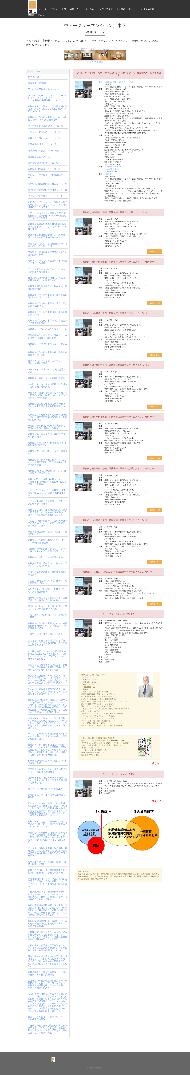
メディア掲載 (106, 10)
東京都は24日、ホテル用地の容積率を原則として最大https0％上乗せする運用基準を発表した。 (47, 780)
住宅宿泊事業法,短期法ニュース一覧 (45, 125)
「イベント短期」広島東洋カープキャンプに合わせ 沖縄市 (47, 502)
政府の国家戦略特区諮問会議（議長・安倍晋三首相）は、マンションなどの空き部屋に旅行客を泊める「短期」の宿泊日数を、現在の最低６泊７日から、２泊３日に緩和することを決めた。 (47, 910)
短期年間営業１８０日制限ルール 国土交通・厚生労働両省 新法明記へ (47, 599)
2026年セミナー (110, 171)
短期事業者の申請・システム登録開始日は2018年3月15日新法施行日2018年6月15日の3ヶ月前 (47, 109)
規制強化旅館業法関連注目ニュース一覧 (47, 183)
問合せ (41, 16)
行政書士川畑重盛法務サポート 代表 (118, 82)
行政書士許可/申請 (37, 83)
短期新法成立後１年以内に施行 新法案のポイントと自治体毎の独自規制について (47, 406)
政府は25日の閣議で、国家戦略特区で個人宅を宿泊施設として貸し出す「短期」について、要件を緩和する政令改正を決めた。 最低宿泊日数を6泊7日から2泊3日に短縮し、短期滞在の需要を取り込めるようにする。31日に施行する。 (47, 705)
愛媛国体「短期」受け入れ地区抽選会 (46, 378)
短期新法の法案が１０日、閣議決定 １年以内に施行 (47, 435)
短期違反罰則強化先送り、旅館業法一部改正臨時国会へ (47, 287)
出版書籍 (120, 10)
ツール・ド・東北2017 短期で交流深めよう (47, 370)
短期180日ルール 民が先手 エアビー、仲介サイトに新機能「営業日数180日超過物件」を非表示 (47, 482)
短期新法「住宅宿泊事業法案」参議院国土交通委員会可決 (47, 321)
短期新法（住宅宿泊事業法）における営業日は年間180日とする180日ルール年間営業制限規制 (47, 626)
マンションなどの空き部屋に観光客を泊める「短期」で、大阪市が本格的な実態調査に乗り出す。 (47, 736)
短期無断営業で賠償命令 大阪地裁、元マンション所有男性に (47, 564)
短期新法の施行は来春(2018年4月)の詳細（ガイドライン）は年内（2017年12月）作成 (47, 226)
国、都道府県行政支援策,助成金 (43, 89)
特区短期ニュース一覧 (39, 156)
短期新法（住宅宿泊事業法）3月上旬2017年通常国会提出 (46, 541)
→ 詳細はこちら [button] (154, 251)
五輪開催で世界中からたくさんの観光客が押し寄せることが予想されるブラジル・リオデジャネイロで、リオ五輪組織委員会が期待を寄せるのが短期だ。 (47, 936)
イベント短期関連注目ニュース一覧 (45, 196)
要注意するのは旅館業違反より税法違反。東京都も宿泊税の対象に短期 (46, 236)
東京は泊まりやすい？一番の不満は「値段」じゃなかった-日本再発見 (47, 607)
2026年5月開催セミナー (113, 169)
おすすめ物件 (147, 10)
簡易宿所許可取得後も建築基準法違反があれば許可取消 (47, 253)
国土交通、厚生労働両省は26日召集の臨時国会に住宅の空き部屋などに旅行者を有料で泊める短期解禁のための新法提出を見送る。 (47, 852)
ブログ (103, 674)
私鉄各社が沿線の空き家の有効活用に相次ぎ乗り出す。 (47, 761)
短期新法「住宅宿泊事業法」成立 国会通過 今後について (47, 304)
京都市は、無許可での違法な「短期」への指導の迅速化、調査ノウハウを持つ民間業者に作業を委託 (47, 395)
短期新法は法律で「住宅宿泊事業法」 (46, 557)
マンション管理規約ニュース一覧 (44, 132)
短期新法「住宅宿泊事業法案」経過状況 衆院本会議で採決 (48, 353)
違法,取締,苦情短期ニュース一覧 (43, 150)
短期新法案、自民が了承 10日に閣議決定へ (47, 452)
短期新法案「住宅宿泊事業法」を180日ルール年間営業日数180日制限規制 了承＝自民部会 (47, 462)
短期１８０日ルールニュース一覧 (44, 138)
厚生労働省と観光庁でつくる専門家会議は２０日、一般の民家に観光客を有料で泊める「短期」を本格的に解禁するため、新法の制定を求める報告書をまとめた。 (47, 961)
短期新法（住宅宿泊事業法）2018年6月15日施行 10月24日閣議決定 (47, 118)
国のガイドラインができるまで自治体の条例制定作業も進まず (47, 270)
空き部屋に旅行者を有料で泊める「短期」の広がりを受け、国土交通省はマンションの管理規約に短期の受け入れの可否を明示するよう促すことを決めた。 (47, 679)
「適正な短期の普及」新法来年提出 (45, 634)
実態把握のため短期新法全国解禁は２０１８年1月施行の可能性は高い (47, 336)
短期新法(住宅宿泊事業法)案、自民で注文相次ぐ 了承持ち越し (47, 472)
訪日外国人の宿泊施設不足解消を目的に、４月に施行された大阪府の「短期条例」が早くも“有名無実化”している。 (47, 948)
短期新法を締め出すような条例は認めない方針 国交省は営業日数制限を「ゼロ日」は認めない (47, 417)
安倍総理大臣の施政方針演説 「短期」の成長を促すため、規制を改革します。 (47, 550)
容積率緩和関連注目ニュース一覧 (44, 169)
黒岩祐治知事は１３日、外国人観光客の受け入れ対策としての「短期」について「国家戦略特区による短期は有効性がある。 (47, 882)
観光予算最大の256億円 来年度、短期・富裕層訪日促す (46, 590)
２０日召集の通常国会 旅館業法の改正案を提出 (47, 573)
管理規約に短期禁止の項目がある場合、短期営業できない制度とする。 (47, 279)
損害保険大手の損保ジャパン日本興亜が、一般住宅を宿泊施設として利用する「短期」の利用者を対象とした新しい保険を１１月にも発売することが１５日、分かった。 (47, 723)
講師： (101, 82)
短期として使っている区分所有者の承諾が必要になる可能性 (47, 261)
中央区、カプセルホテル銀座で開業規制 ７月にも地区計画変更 (48, 385)
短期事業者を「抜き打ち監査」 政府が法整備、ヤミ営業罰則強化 (47, 973)
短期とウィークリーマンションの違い (95, 49)
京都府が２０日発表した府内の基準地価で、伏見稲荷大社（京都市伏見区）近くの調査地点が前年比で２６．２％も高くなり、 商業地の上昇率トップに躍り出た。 (47, 837)
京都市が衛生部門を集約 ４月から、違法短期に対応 (47, 533)
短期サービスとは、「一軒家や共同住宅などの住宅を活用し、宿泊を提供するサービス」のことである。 (47, 824)
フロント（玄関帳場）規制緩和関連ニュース (47, 176)
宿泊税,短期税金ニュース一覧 (42, 144)
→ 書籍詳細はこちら (117, 740)
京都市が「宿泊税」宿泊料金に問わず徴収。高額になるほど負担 (47, 244)
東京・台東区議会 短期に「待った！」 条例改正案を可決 (48, 1018)
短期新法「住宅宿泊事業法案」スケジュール (47, 345)
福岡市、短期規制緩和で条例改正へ (45, 788)
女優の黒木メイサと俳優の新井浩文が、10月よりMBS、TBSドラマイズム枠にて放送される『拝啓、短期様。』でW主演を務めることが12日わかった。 (47, 895)
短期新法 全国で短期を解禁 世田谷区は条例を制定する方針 (47, 444)
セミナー (133, 10)
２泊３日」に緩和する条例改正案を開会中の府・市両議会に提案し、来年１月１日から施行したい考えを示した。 (47, 667)
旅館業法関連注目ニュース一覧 (43, 162)
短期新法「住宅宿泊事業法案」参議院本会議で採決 (47, 313)
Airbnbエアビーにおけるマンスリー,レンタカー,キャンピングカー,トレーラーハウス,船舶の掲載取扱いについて (47, 98)
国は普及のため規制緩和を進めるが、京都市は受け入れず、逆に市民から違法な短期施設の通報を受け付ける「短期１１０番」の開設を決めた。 (47, 984)
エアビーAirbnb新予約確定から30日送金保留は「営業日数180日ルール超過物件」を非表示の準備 (47, 215)
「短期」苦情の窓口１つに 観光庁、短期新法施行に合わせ (47, 581)
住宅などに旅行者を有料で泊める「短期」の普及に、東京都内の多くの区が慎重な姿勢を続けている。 (47, 643)
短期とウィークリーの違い (83, 10)
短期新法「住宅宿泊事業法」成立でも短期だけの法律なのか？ (47, 296)
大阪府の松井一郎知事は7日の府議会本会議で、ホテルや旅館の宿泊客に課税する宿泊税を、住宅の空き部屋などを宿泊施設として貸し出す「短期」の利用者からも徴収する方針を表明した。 (47, 749)
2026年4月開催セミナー (113, 166)
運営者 (31, 16)
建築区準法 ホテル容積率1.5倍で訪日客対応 (47, 796)
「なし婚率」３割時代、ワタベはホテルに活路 (47, 616)
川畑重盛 (107, 174)
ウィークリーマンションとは (52, 10)
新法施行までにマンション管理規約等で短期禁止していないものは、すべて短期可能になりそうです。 (47, 204)
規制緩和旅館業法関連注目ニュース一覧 (47, 189)
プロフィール (86, 677)
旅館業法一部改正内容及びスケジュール (47, 329)
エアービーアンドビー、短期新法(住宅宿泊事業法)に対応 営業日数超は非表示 (47, 492)
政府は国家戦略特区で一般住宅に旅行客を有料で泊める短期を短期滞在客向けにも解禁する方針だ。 (47, 923)
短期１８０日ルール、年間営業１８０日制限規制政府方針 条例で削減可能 (47, 871)
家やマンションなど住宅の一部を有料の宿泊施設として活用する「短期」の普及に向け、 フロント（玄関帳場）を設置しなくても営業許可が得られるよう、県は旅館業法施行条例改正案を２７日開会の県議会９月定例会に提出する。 (47, 809)
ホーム (31, 10)
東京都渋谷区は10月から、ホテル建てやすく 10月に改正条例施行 (47, 770)
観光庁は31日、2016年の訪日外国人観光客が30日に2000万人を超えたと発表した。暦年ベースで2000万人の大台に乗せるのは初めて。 (47, 655)
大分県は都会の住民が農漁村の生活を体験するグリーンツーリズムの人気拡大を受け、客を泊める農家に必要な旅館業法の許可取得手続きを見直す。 (47, 1029)
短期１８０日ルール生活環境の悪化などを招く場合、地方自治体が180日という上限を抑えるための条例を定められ (47, 512)
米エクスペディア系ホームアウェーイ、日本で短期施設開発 (47, 362)
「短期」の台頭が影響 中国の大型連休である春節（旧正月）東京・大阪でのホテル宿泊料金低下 (47, 523)
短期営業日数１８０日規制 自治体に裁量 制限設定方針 (47, 862)
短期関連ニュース (34, 71)
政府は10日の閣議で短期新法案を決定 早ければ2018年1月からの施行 (46, 426)
